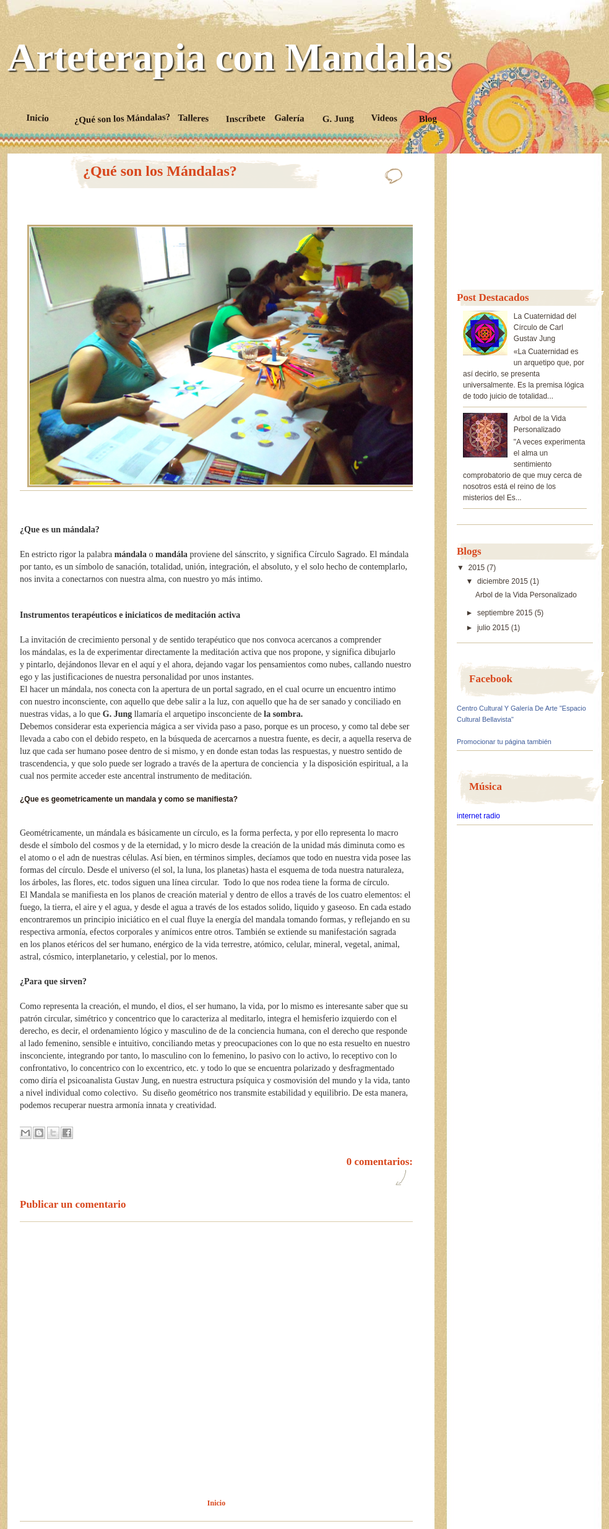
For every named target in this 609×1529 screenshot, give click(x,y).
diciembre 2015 (502, 581)
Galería (290, 118)
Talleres (194, 118)
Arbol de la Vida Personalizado (526, 595)
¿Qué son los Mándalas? (122, 118)
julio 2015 (493, 627)
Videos (384, 118)
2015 (477, 567)
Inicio (37, 118)
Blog (428, 118)
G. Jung (338, 118)
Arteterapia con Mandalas (229, 58)
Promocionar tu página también (504, 741)
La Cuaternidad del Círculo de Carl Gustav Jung (545, 327)
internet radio (478, 816)
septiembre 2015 (504, 613)
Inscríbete (246, 118)
